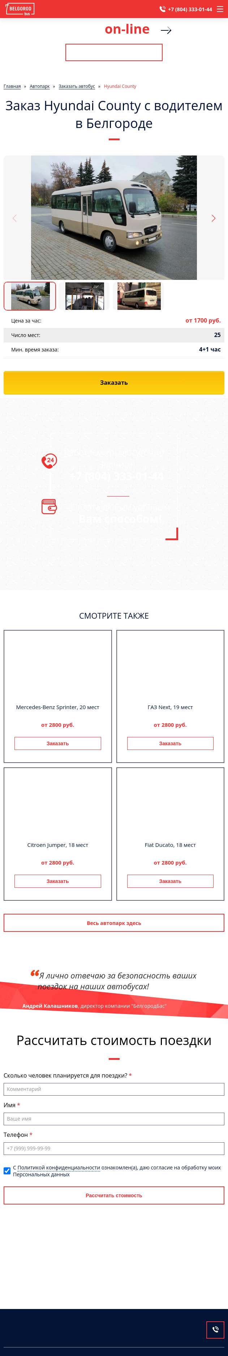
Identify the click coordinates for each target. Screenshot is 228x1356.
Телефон (16, 1135)
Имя (10, 1105)
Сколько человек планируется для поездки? (66, 1075)
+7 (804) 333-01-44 (190, 9)
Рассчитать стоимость (114, 52)
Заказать (58, 743)
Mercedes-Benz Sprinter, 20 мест (57, 707)
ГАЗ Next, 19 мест (170, 707)
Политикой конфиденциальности (58, 1167)
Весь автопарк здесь (114, 923)
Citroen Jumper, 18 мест (57, 844)
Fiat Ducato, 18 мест (170, 844)
